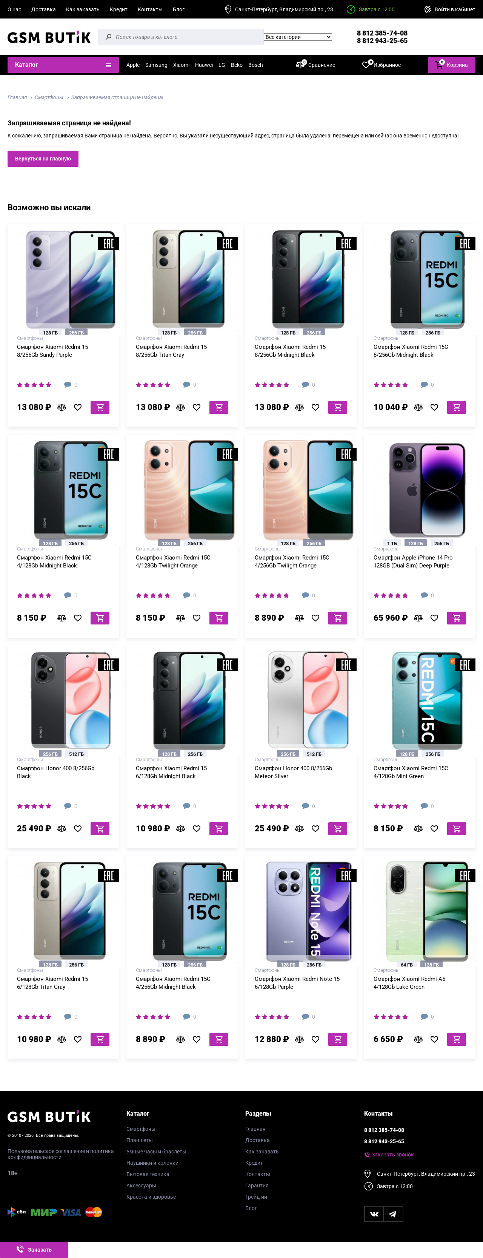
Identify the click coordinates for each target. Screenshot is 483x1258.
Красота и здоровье (151, 1197)
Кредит (119, 9)
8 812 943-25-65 (382, 41)
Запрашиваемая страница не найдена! (117, 97)
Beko (237, 65)
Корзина (451, 64)
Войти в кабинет (455, 9)
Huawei (204, 65)
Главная (17, 97)
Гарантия (257, 1185)
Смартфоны (49, 97)
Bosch (255, 65)
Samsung (156, 65)
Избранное (381, 64)
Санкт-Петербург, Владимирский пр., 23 (284, 9)
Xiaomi (181, 65)
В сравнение (63, 407)
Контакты (150, 9)
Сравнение (315, 64)
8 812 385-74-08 (382, 33)
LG (221, 65)
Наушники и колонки (152, 1163)
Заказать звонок (393, 1155)
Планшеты (139, 1140)
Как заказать (83, 9)
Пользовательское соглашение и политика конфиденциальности (61, 1154)
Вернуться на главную (43, 159)
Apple (133, 65)
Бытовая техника (147, 1174)
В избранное (80, 407)
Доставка (43, 9)
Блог (179, 9)
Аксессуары (141, 1185)
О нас (14, 9)
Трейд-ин (256, 1197)
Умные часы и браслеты (156, 1152)
